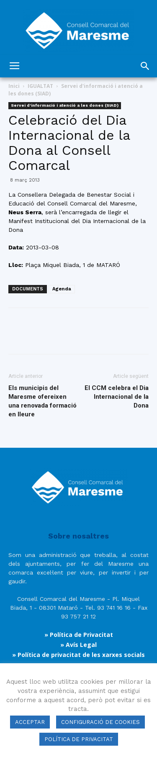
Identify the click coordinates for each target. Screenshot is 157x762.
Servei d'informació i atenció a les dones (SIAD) (64, 105)
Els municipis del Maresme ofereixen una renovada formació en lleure (42, 401)
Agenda (61, 289)
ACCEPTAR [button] (30, 722)
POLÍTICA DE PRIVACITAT (78, 739)
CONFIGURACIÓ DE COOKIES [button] (100, 722)
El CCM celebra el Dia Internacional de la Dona (117, 396)
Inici (14, 86)
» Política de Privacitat (78, 635)
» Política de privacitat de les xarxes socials (78, 655)
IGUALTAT (40, 86)
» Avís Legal (78, 645)
